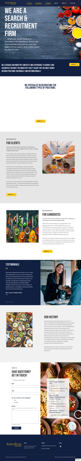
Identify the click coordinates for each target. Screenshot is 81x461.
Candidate (16, 402)
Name (13, 383)
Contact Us (64, 3)
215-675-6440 (72, 3)
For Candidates (39, 3)
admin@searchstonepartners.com (48, 445)
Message (14, 406)
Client (15, 400)
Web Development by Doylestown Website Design (65, 457)
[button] (78, 460)
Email (13, 391)
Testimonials (48, 3)
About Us (56, 3)
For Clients (29, 3)
